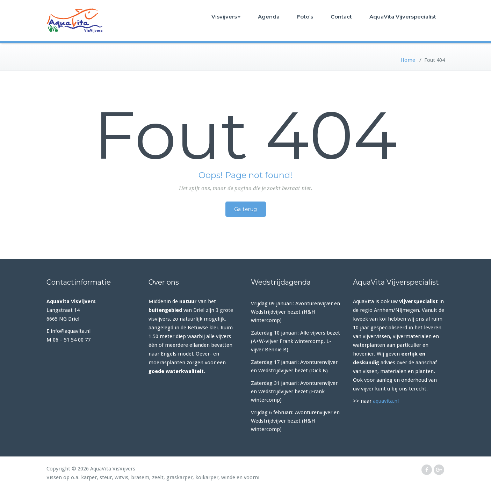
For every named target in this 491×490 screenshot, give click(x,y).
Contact (341, 16)
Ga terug (245, 209)
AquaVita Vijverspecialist (402, 16)
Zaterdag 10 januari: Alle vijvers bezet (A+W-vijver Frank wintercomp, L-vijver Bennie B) (295, 341)
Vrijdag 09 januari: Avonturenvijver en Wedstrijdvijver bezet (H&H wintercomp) (295, 311)
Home (407, 60)
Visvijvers (225, 16)
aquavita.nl (386, 401)
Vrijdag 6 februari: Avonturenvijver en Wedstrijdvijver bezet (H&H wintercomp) (295, 420)
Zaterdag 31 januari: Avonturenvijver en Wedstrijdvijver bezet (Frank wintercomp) (294, 391)
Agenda (269, 16)
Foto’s (305, 16)
